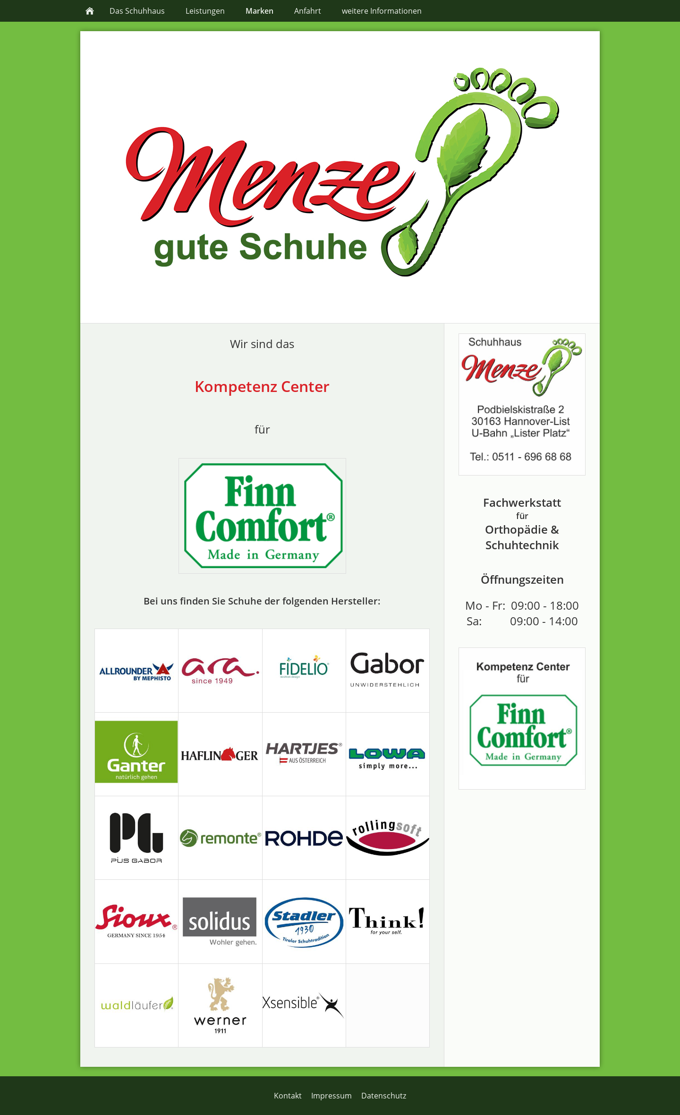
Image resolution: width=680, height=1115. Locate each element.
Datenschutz (383, 1095)
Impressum (331, 1095)
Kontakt (288, 1095)
